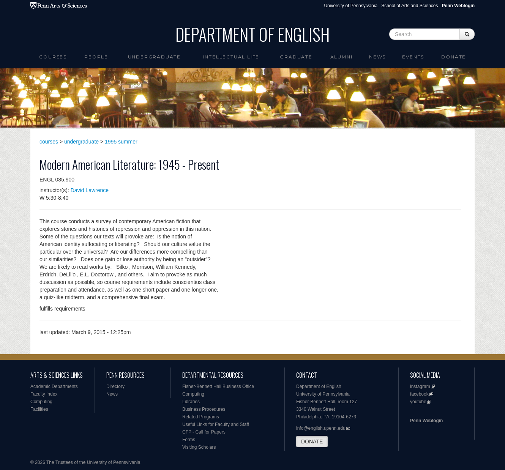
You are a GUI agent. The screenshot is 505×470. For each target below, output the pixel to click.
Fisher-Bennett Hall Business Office (218, 386)
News (377, 57)
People (96, 57)
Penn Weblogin (426, 420)
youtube (418, 401)
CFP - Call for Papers (204, 432)
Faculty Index (43, 394)
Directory (115, 386)
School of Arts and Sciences (409, 5)
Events (413, 57)
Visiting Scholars (199, 447)
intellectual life (231, 57)
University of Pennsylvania (350, 5)
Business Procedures (203, 409)
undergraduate (81, 142)
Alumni (341, 57)
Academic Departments (54, 386)
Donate (453, 57)
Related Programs (200, 417)
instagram (420, 386)
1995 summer (121, 142)
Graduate (296, 57)
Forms (188, 439)
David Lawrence (90, 190)
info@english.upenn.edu (321, 428)
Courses (53, 57)
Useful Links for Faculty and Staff (215, 424)
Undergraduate (154, 57)
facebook (419, 394)
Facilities (39, 409)
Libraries (191, 401)
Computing (41, 401)
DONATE (312, 441)
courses (48, 142)
